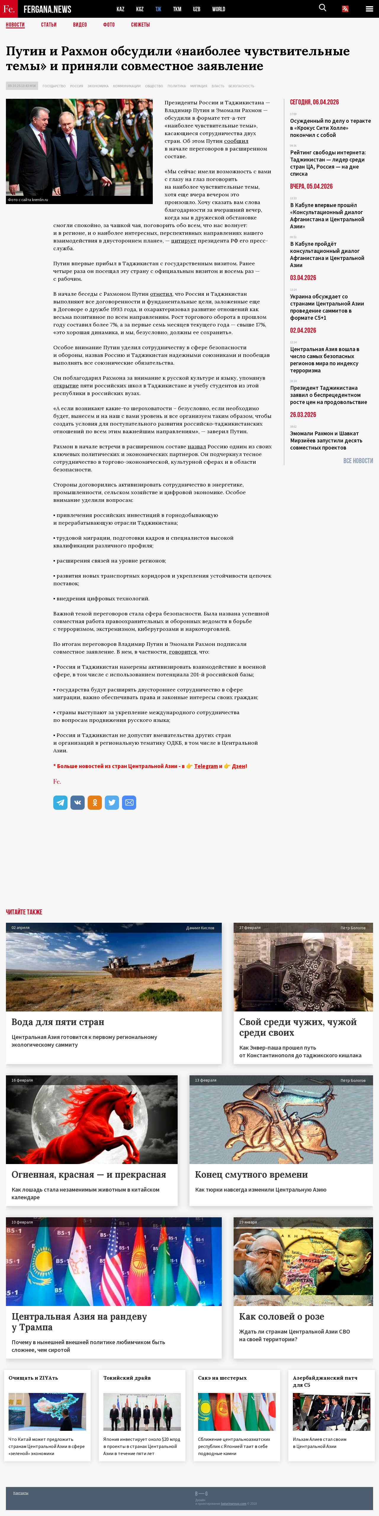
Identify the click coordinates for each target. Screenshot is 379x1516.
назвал (197, 446)
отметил (161, 293)
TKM (178, 9)
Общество (154, 86)
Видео (80, 25)
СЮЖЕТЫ (140, 25)
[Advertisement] (189, 864)
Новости (15, 25)
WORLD (221, 9)
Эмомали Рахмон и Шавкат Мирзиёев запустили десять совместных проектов (326, 440)
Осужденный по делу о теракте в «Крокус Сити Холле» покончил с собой (330, 127)
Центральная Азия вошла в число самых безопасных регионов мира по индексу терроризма (324, 359)
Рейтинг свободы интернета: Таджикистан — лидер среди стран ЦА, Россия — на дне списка (328, 163)
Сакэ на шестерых (224, 1378)
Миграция (198, 86)
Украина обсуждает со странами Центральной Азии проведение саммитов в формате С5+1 (327, 307)
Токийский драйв (128, 1378)
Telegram (206, 766)
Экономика (98, 86)
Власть (218, 86)
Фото (109, 25)
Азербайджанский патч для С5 (327, 1381)
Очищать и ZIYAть (35, 1378)
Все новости (358, 461)
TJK (159, 9)
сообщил (236, 141)
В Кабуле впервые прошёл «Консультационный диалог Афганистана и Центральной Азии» (327, 215)
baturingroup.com (233, 1509)
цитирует (183, 240)
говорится (183, 651)
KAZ (120, 9)
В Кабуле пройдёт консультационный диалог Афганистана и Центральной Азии (327, 254)
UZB (198, 9)
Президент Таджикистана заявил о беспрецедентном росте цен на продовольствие (328, 394)
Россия (76, 86)
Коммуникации (127, 86)
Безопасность (241, 86)
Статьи (49, 25)
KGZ (140, 9)
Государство (54, 86)
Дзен (238, 766)
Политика (177, 86)
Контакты (20, 1498)
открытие (66, 385)
